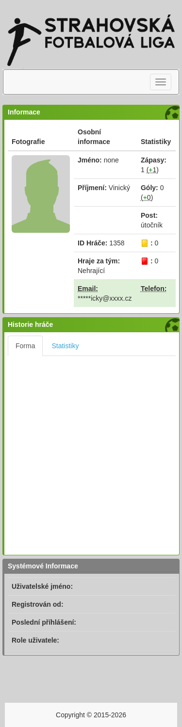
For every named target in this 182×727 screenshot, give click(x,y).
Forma (25, 346)
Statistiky (65, 346)
